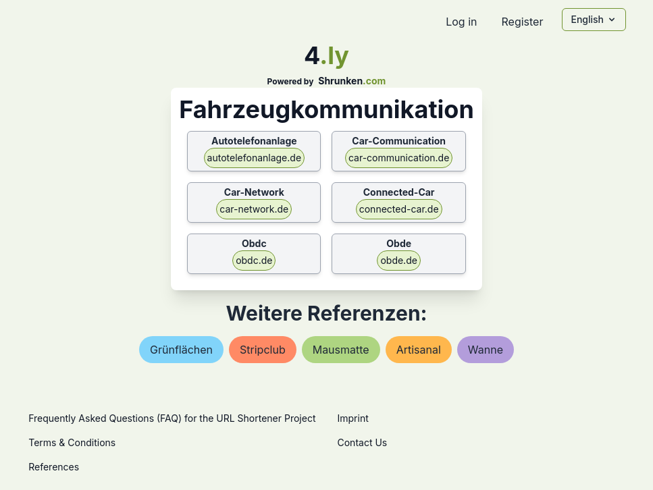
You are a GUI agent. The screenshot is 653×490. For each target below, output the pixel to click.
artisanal (418, 349)
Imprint (353, 418)
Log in (461, 21)
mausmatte (341, 349)
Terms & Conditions (71, 442)
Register (522, 21)
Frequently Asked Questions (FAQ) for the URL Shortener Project (171, 418)
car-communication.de (398, 157)
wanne (485, 349)
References (53, 466)
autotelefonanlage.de (254, 157)
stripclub (263, 349)
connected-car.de (399, 209)
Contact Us (363, 442)
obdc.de (254, 260)
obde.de (398, 260)
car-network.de (253, 209)
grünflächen (181, 349)
